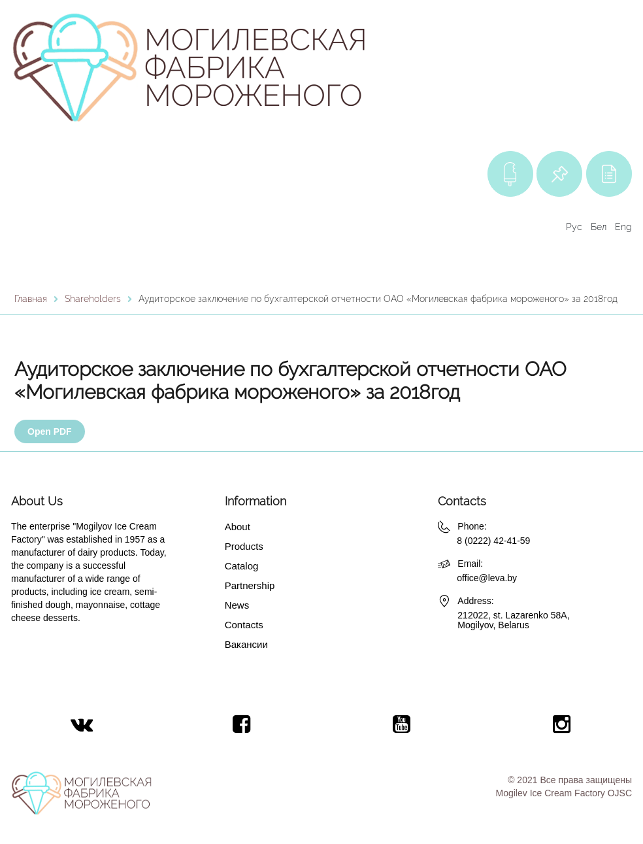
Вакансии (246, 644)
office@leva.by (487, 578)
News (237, 605)
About (237, 526)
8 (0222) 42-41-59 (493, 540)
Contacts (244, 624)
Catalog (242, 565)
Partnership (250, 585)
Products (244, 546)
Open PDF (49, 431)
